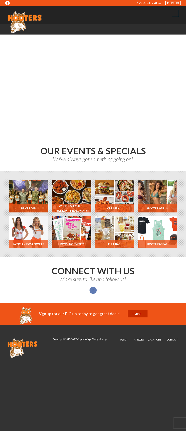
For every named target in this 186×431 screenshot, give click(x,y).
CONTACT (172, 339)
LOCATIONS (154, 339)
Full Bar (114, 244)
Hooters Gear (157, 244)
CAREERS (139, 339)
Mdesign (103, 339)
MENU (123, 339)
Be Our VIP (28, 208)
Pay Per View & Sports (28, 244)
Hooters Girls (157, 208)
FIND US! (173, 3)
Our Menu (114, 208)
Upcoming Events (71, 244)
